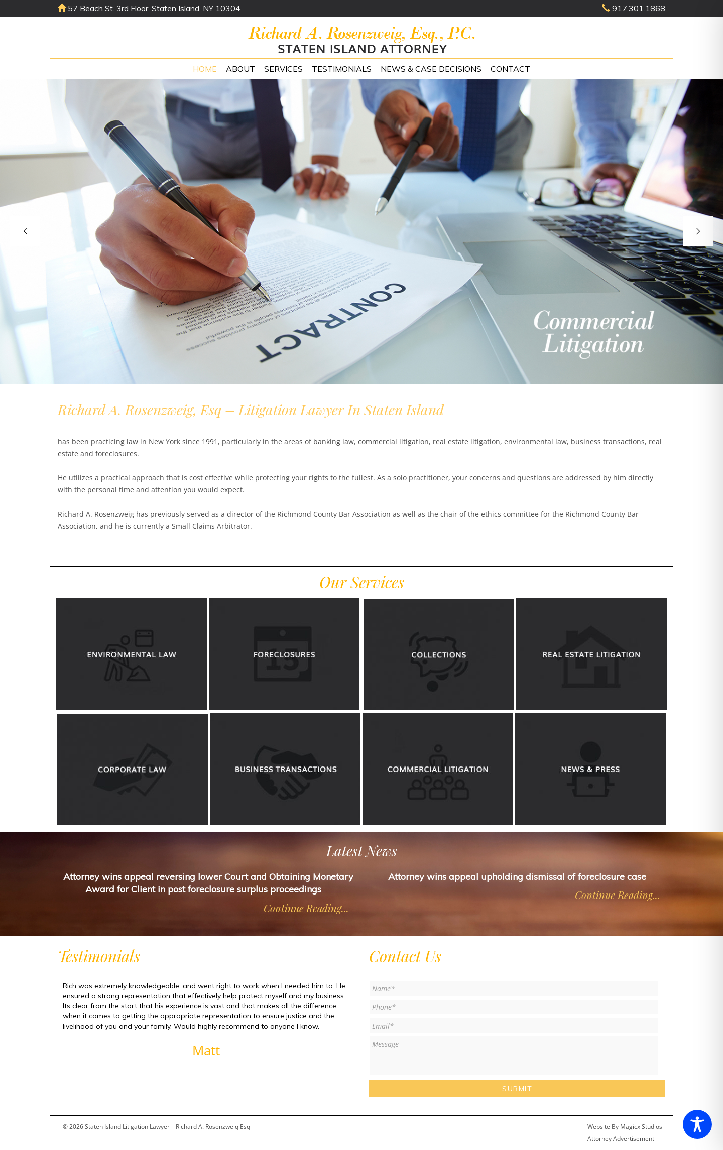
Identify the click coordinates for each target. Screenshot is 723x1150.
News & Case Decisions (431, 69)
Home (205, 69)
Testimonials (342, 69)
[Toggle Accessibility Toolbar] (697, 1124)
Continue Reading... (306, 908)
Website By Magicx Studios (624, 1126)
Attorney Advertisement (620, 1138)
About (240, 69)
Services (283, 69)
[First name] (513, 988)
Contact (510, 69)
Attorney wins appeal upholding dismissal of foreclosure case (517, 876)
